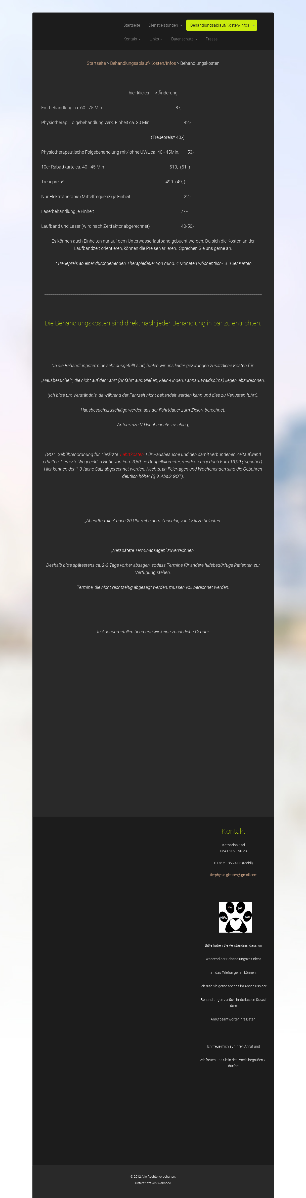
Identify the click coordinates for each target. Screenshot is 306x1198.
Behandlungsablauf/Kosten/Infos (143, 63)
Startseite (96, 63)
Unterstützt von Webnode (153, 1183)
